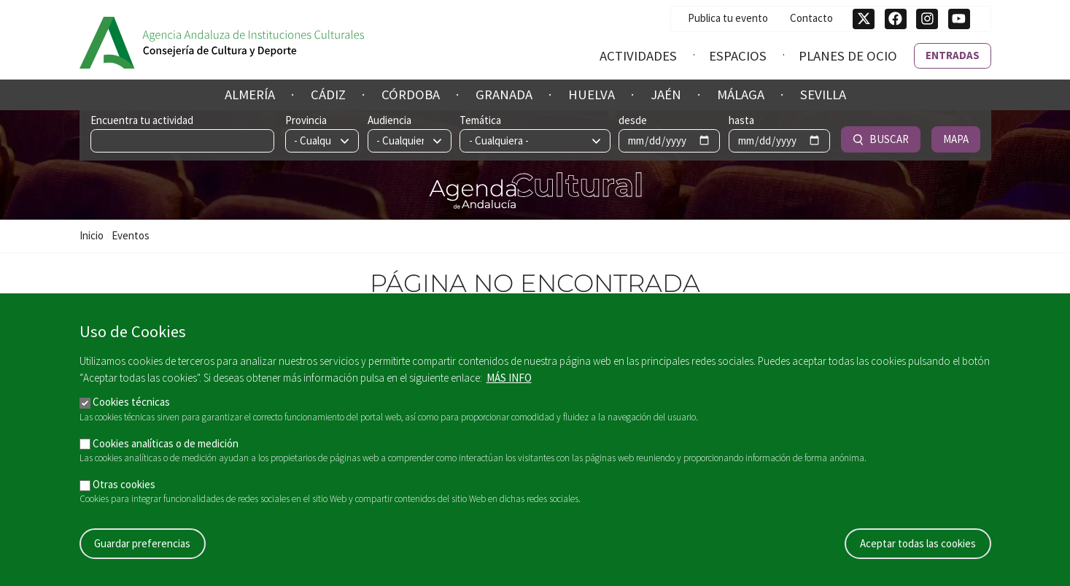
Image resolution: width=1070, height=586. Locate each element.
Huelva (591, 94)
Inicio (92, 235)
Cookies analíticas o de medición (166, 450)
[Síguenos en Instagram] (927, 19)
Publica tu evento (728, 18)
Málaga (740, 94)
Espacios (738, 55)
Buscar (881, 139)
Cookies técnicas (131, 409)
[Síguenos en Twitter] (864, 19)
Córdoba (410, 94)
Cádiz (328, 94)
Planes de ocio (848, 55)
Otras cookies (124, 491)
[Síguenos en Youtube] (959, 19)
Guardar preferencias (142, 550)
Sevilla (823, 94)
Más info (509, 384)
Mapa (956, 139)
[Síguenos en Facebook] (896, 19)
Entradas (953, 55)
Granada (504, 94)
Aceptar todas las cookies (918, 550)
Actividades (638, 55)
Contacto (811, 18)
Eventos (131, 235)
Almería (250, 94)
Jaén (666, 94)
